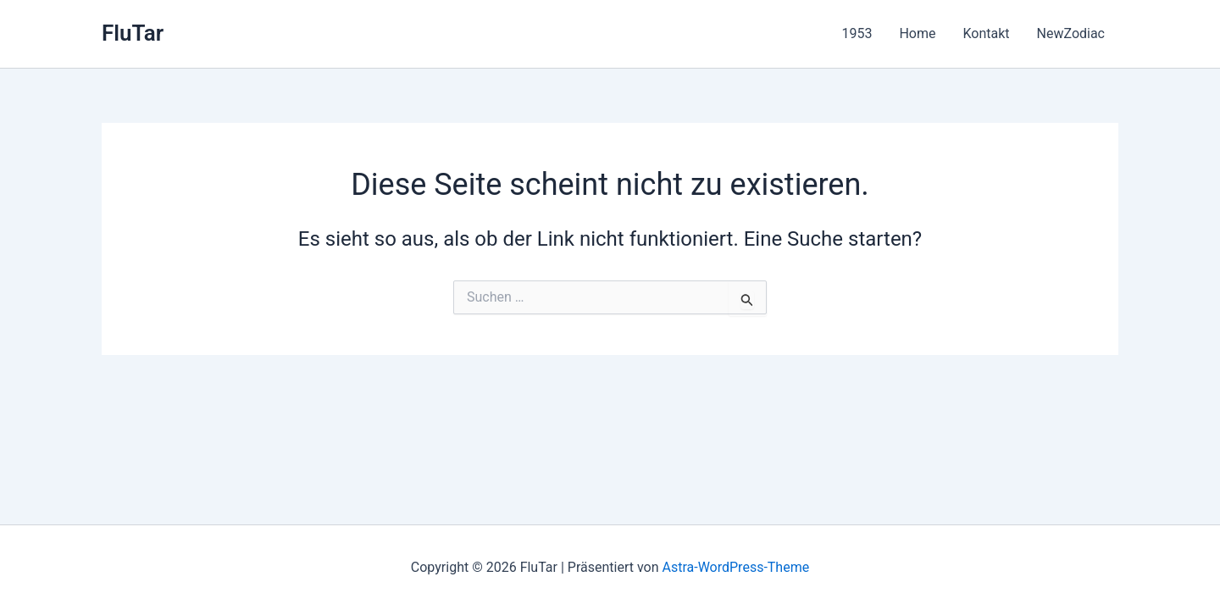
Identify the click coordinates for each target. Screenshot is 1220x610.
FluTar (133, 33)
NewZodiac (1071, 33)
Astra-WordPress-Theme (735, 567)
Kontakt (985, 33)
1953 (856, 33)
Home (917, 33)
